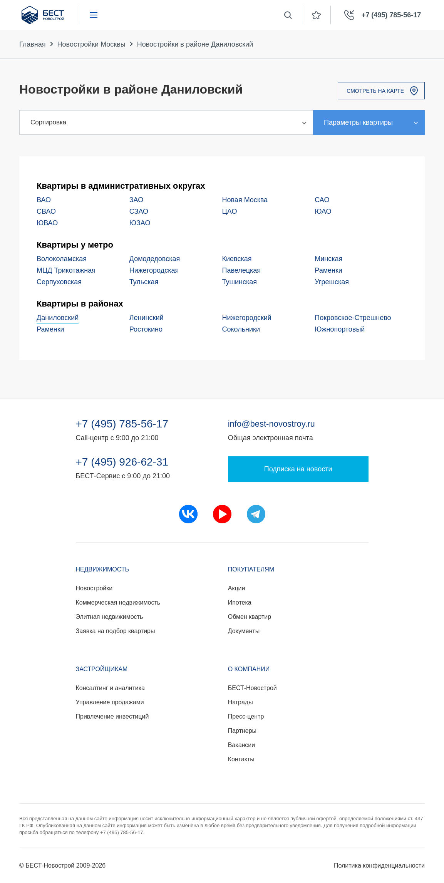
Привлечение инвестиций (112, 716)
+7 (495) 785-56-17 (122, 424)
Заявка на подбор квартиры (115, 631)
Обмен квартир (249, 616)
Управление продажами (110, 702)
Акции (236, 588)
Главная (32, 44)
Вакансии (241, 745)
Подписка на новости (298, 469)
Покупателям (251, 569)
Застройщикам (102, 669)
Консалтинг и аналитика (110, 688)
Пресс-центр (246, 716)
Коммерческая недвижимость (118, 602)
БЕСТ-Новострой (252, 688)
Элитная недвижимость (109, 616)
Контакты (241, 759)
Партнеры (242, 730)
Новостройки (94, 588)
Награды (240, 702)
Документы (244, 631)
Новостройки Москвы (91, 44)
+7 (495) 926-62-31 (122, 462)
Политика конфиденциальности (379, 865)
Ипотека (239, 602)
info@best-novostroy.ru (271, 424)
